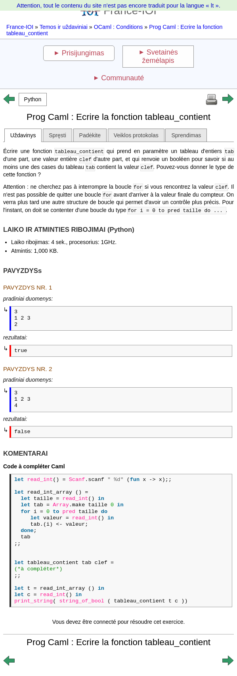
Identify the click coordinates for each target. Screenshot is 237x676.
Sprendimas (186, 135)
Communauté (122, 78)
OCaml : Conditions (118, 27)
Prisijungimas (83, 53)
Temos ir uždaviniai (64, 27)
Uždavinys (23, 135)
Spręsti (57, 135)
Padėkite (90, 135)
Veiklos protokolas (136, 135)
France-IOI (19, 27)
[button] (33, 99)
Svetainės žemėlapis (160, 56)
